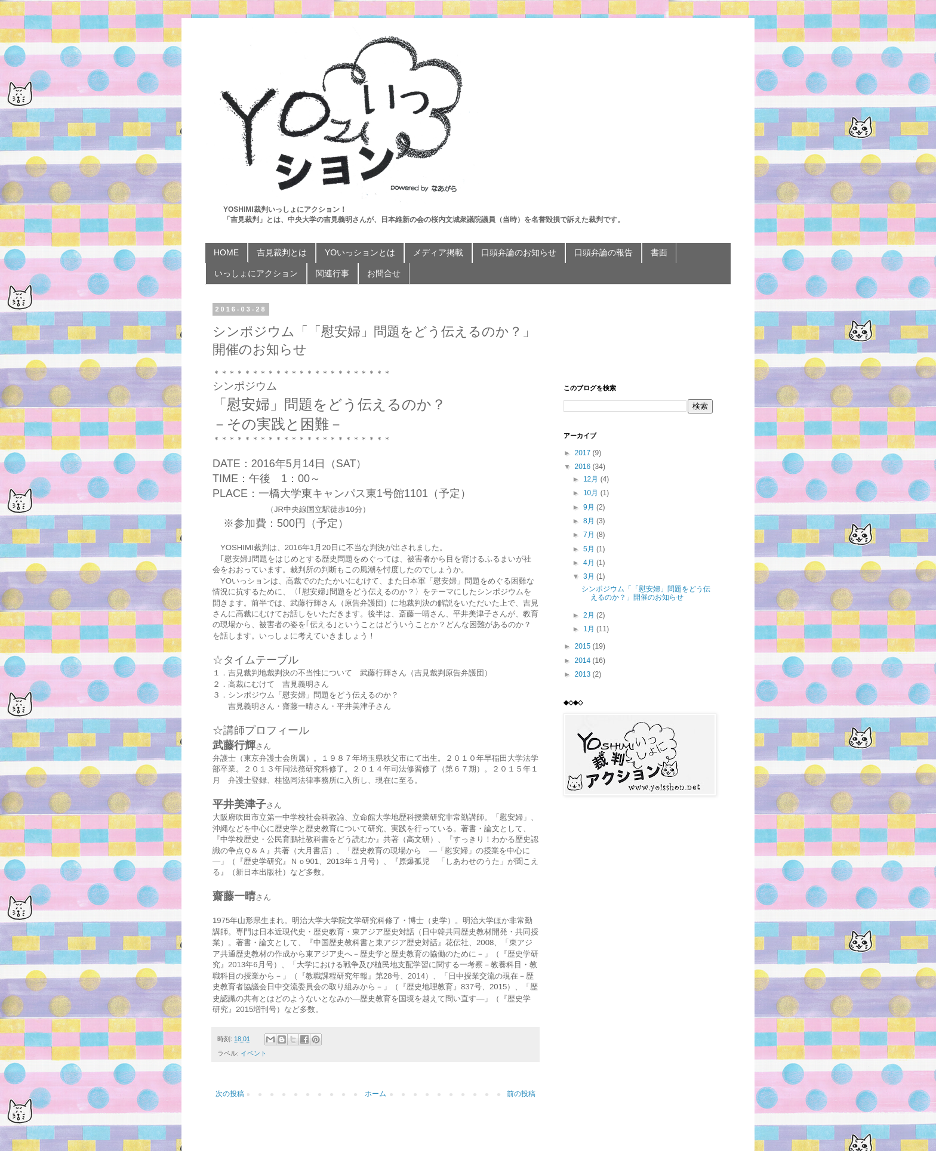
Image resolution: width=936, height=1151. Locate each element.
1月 (589, 629)
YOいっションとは (360, 252)
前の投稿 (521, 1094)
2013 (584, 674)
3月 (589, 576)
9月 (589, 507)
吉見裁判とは (282, 252)
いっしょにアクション (256, 273)
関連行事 (332, 273)
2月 (589, 615)
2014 (584, 660)
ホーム (375, 1094)
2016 (584, 466)
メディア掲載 (438, 252)
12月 (592, 479)
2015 (584, 646)
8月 (589, 521)
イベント (254, 1053)
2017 (584, 453)
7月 (589, 534)
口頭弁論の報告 (603, 252)
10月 (592, 493)
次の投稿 (229, 1094)
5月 (589, 549)
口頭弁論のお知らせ (518, 252)
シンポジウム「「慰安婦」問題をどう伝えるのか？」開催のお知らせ (645, 593)
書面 (659, 252)
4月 (589, 562)
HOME (226, 252)
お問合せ (384, 273)
